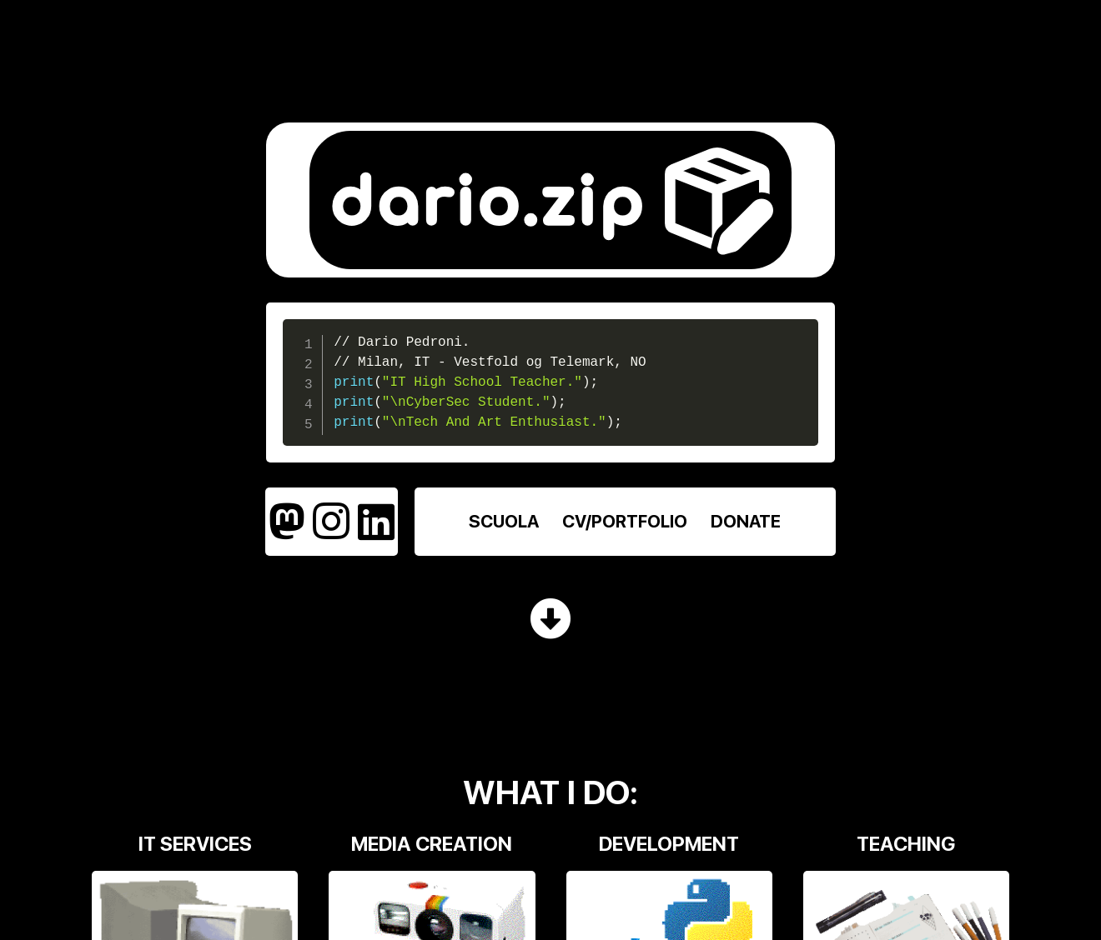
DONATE (746, 521)
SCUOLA (504, 521)
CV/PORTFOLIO (624, 521)
